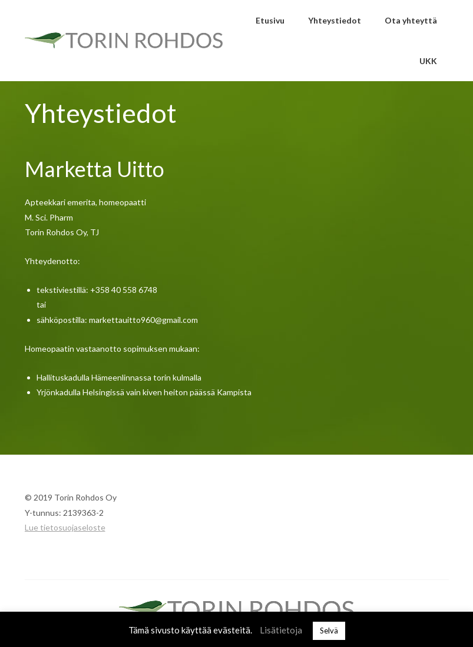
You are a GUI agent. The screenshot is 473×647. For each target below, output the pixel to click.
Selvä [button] (329, 630)
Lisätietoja (281, 630)
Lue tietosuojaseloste (65, 527)
